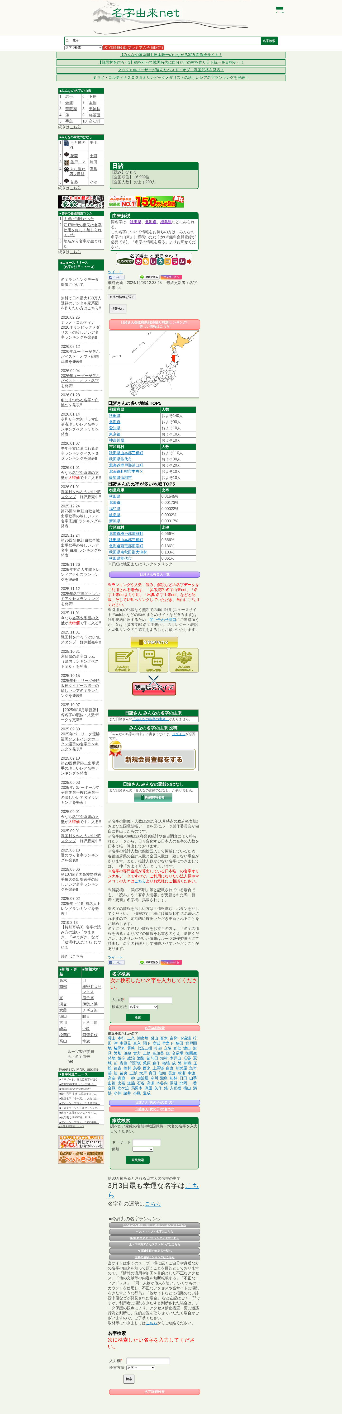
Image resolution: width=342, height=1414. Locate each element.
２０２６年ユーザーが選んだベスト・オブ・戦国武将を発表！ (171, 70)
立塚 (167, 1048)
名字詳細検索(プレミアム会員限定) (133, 48)
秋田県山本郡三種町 (126, 453)
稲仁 (177, 1048)
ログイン (178, 734)
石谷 (141, 1083)
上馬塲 (158, 1068)
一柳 (131, 1078)
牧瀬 (181, 1073)
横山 (187, 1088)
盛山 (154, 1038)
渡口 (187, 1048)
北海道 (151, 222)
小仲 (117, 1093)
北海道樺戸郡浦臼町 (126, 465)
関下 (147, 1043)
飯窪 (121, 1058)
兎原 (147, 1063)
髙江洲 (94, 121)
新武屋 (181, 1068)
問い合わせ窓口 (163, 620)
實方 (137, 1053)
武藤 (63, 1010)
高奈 (111, 1078)
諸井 (127, 1093)
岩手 (69, 97)
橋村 (127, 1068)
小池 (93, 182)
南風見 (125, 1043)
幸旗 (86, 1041)
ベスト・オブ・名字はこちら (154, 1231)
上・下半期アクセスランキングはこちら (154, 1244)
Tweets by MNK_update (78, 1069)
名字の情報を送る (122, 297)
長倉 (172, 1073)
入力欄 (117, 1000)
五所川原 (90, 1023)
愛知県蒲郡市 (120, 478)
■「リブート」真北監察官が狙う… (79, 1079)
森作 (156, 1063)
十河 (93, 156)
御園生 (191, 1053)
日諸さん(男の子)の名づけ (154, 1102)
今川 (154, 1078)
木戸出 (175, 1058)
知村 (164, 1058)
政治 (131, 1058)
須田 (63, 1016)
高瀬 (150, 1083)
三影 (133, 1073)
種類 (115, 1149)
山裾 (111, 1083)
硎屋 (148, 1088)
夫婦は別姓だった (79, 219)
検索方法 (119, 1007)
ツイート (115, 272)
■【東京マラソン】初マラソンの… (79, 1108)
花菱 (71, 156)
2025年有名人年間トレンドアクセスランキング (80, 574)
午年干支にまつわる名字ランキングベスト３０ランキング (80, 453)
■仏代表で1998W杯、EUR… (76, 1117)
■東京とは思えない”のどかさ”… (78, 1112)
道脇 (131, 1083)
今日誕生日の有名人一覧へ (155, 1251)
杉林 (173, 1078)
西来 (147, 1068)
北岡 (183, 1083)
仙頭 (162, 1073)
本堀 (92, 103)
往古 (117, 1068)
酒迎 (141, 1058)
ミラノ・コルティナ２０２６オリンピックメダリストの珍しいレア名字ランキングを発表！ (171, 78)
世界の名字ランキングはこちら (155, 1257)
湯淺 (173, 1083)
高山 (63, 1041)
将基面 (94, 115)
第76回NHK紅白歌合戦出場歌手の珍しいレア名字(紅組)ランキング (80, 516)
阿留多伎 (90, 1035)
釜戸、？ (77, 162)
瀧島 (164, 1078)
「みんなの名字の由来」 (150, 719)
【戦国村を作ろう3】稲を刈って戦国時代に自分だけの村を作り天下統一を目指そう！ (171, 62)
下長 (92, 97)
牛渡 (191, 1073)
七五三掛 (144, 1048)
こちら (75, 127)
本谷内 (162, 1083)
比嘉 (121, 1083)
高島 (93, 169)
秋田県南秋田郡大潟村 (128, 552)
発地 (111, 1058)
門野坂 (135, 1063)
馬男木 (136, 1088)
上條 (147, 1053)
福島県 (166, 222)
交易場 (177, 1053)
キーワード (121, 1142)
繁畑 (117, 1053)
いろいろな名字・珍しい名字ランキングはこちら (154, 1225)
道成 (147, 1093)
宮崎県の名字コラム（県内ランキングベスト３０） (80, 661)
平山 (93, 143)
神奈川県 (116, 440)
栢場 (166, 1063)
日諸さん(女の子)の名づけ (154, 1109)
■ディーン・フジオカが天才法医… (79, 1103)
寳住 (123, 1063)
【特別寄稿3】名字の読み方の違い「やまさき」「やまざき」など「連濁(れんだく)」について (81, 937)
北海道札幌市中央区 (126, 471)
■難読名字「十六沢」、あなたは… (79, 1098)
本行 (121, 1038)
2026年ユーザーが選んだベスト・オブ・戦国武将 (80, 357)
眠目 (86, 1016)
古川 (63, 1023)
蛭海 (69, 103)
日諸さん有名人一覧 (155, 574)
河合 (63, 1004)
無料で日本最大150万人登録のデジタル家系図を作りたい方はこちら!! (81, 303)
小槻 (137, 1093)
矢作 (158, 1088)
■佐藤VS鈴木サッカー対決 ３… (77, 1084)
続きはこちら (72, 956)
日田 (183, 1078)
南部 (63, 987)
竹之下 (168, 1043)
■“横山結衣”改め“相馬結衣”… (76, 1089)
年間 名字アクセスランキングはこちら (154, 1238)
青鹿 (121, 1078)
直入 (137, 1043)
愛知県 (114, 428)
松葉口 (65, 1035)
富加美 (158, 1053)
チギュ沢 (90, 1010)
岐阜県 (114, 515)
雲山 (111, 1038)
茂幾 (127, 1053)
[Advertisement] (154, 126)
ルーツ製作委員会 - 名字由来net (81, 1056)
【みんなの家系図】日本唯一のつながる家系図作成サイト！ (171, 55)
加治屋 (142, 1078)
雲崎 (131, 1048)
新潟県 (114, 521)
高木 (63, 981)
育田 (152, 1073)
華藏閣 (71, 109)
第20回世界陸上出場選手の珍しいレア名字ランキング (80, 768)
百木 (164, 1038)
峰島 (63, 1029)
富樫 (173, 1038)
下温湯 (185, 1038)
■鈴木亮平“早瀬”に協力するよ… (78, 1093)
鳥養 (137, 1068)
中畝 (86, 1029)
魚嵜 (193, 1068)
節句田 (152, 1058)
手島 (69, 121)
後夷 (123, 1073)
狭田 (179, 1043)
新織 (187, 1063)
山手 (193, 1078)
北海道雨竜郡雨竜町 (126, 546)
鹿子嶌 (88, 998)
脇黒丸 (119, 1048)
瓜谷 (187, 1058)
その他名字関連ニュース (71, 1126)
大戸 (143, 1073)
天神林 (94, 109)
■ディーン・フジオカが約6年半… (79, 1122)
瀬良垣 (142, 1038)
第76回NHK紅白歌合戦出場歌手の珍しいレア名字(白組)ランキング (80, 545)
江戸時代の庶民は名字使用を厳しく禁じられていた (83, 230)
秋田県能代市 (120, 459)
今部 (158, 1048)
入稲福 (175, 1088)
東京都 (114, 434)
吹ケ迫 (123, 1088)
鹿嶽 (156, 1043)
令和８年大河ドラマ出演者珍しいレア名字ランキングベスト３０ (80, 424)
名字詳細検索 (155, 1028)
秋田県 (135, 222)
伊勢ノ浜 (90, 1004)
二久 (131, 1038)
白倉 (170, 1068)
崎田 (93, 162)
